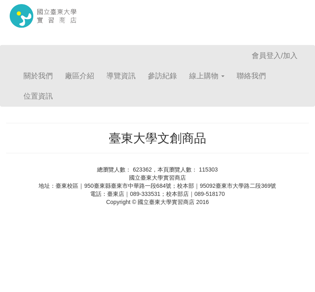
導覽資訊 (121, 76)
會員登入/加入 (275, 56)
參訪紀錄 (162, 76)
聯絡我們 (251, 76)
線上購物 (206, 76)
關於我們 (38, 76)
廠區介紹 (79, 76)
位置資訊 (38, 96)
